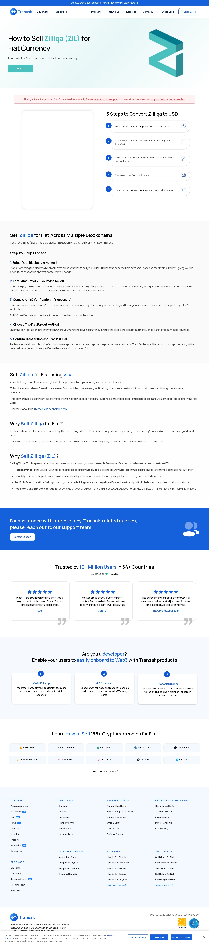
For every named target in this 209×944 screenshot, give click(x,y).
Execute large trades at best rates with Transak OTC (104, 2)
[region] (104, 937)
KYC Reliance (65, 827)
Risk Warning (161, 827)
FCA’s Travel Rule (163, 821)
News (16, 821)
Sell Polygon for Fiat (165, 878)
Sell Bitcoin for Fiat (164, 855)
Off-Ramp (16, 872)
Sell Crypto (163, 850)
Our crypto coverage (104, 769)
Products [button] (96, 11)
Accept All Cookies (181, 937)
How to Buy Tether (116, 867)
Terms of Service (164, 810)
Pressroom (18, 810)
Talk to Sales (189, 11)
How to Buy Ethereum (118, 861)
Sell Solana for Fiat (164, 872)
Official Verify (113, 821)
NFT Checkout (18, 883)
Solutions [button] (113, 11)
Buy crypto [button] (45, 11)
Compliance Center (165, 804)
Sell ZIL (21, 68)
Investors (15, 832)
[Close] (204, 937)
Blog (15, 815)
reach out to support (106, 99)
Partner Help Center (117, 804)
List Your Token (66, 832)
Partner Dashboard (116, 815)
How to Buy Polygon (117, 878)
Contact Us (16, 849)
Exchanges (64, 815)
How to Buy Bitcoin (116, 855)
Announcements (19, 804)
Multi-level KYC (66, 821)
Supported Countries (70, 867)
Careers (15, 827)
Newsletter (18, 843)
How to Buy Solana (116, 872)
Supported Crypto (68, 861)
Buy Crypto (115, 850)
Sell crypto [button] (64, 11)
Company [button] (148, 11)
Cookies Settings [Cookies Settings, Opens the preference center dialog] (138, 937)
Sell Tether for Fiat (164, 867)
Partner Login (167, 11)
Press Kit (15, 838)
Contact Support (23, 537)
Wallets (62, 810)
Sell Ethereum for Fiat (166, 861)
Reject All (159, 937)
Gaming (63, 804)
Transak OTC (17, 889)
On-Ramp (16, 866)
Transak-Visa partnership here (51, 409)
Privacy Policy (162, 815)
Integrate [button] (131, 11)
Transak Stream (21, 877)
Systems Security (68, 872)
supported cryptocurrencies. (168, 99)
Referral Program (115, 832)
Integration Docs (67, 855)
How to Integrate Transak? (120, 810)
